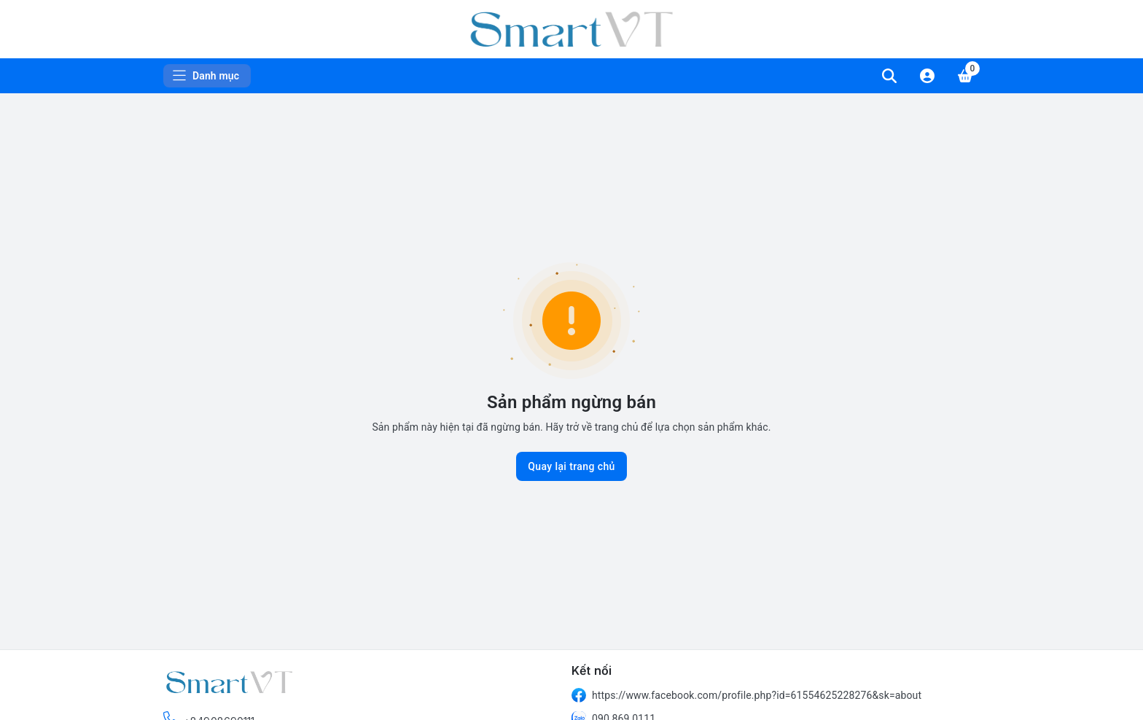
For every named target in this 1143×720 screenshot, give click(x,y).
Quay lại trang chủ (571, 466)
